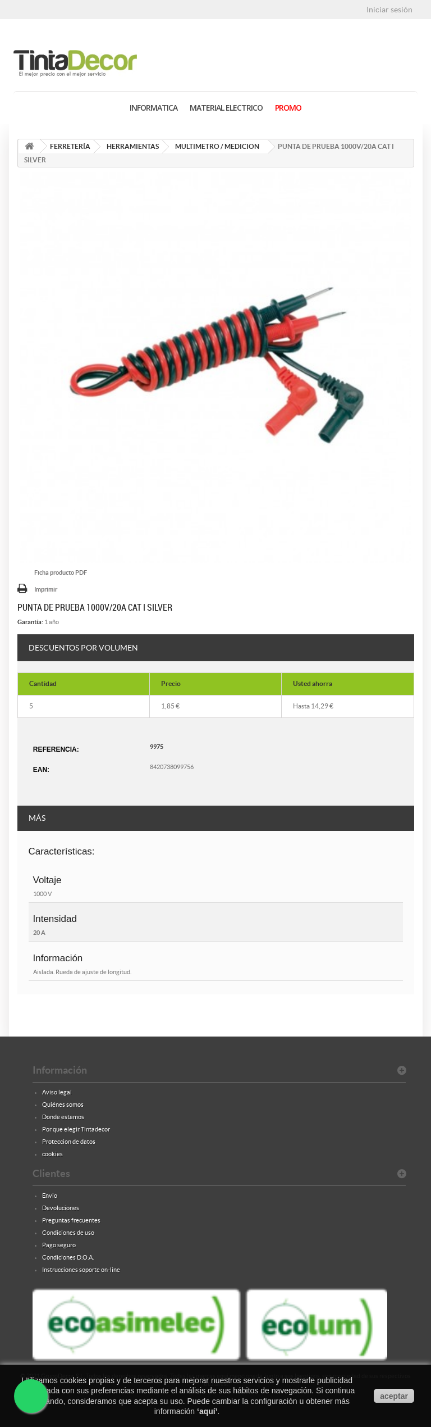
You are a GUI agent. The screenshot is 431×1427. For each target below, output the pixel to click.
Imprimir (45, 589)
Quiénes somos (63, 1104)
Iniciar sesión (389, 9)
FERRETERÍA (70, 146)
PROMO (288, 107)
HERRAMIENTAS (133, 146)
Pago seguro (59, 1245)
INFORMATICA (153, 107)
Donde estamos (63, 1117)
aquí (207, 1411)
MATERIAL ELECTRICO (226, 107)
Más (37, 818)
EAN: (41, 770)
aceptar (394, 1396)
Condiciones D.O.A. (68, 1257)
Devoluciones (60, 1208)
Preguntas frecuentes (71, 1220)
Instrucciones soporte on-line (81, 1269)
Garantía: (30, 622)
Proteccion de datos (68, 1141)
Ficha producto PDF (60, 572)
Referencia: (56, 749)
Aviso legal (57, 1092)
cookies (52, 1154)
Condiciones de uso (68, 1232)
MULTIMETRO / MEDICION (217, 146)
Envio (49, 1195)
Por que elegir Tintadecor (76, 1129)
